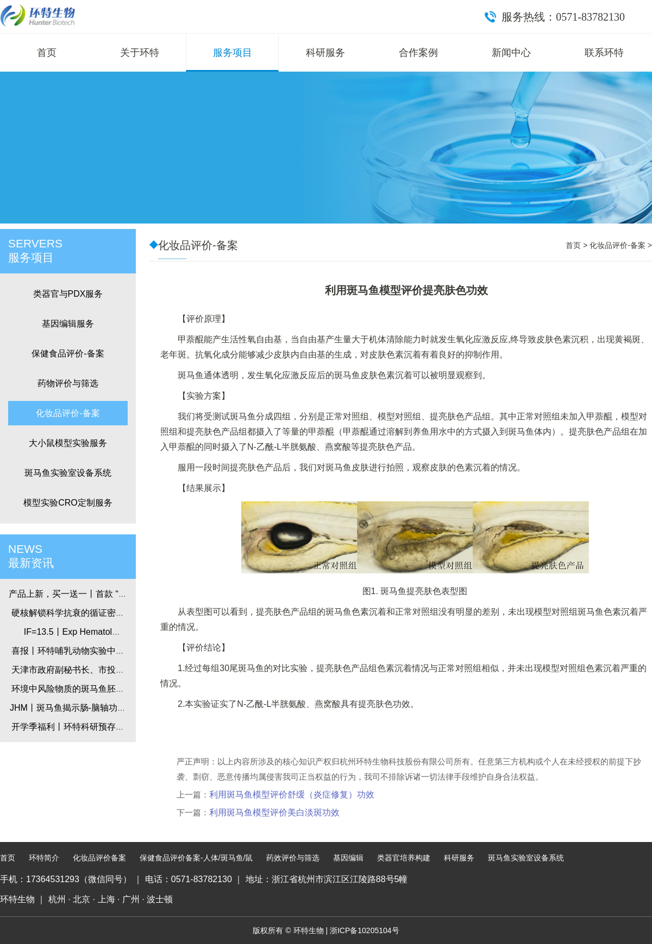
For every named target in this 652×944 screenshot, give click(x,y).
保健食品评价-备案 (68, 353)
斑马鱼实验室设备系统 (67, 472)
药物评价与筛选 (67, 383)
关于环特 (139, 52)
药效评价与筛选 (292, 857)
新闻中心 (511, 52)
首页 (47, 52)
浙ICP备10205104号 (364, 930)
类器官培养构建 (403, 857)
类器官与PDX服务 (68, 293)
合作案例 (418, 52)
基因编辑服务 (68, 323)
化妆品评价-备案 (67, 413)
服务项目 (232, 52)
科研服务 (325, 52)
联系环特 (604, 52)
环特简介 (44, 857)
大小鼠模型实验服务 (68, 443)
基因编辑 (348, 857)
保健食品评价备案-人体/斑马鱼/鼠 (196, 857)
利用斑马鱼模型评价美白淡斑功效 (274, 812)
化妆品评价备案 (99, 857)
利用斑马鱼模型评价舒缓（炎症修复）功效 (291, 794)
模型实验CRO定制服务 (67, 502)
